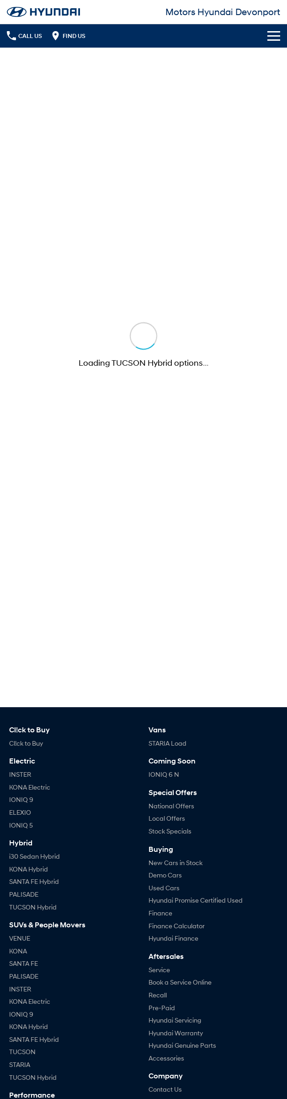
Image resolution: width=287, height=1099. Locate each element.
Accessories (166, 1058)
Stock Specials (170, 831)
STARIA (19, 1064)
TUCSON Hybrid (33, 907)
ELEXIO (20, 812)
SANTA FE (23, 963)
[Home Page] (43, 12)
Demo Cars (165, 875)
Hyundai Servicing (175, 1020)
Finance (160, 913)
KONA (18, 951)
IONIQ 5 (21, 825)
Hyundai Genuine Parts (182, 1045)
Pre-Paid (162, 1008)
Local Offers (167, 818)
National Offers (171, 806)
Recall (158, 995)
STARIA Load (167, 743)
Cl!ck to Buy (26, 743)
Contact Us (165, 1089)
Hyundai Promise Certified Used (196, 900)
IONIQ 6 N (164, 774)
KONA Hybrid (28, 869)
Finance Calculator (177, 926)
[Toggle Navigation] (273, 35)
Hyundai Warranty (176, 1033)
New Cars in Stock (175, 862)
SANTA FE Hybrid (34, 881)
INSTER (20, 774)
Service (159, 970)
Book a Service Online (180, 982)
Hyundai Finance (173, 938)
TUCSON (22, 1052)
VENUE (19, 938)
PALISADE (23, 894)
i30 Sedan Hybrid (34, 856)
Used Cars (164, 888)
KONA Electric (29, 787)
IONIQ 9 (21, 799)
